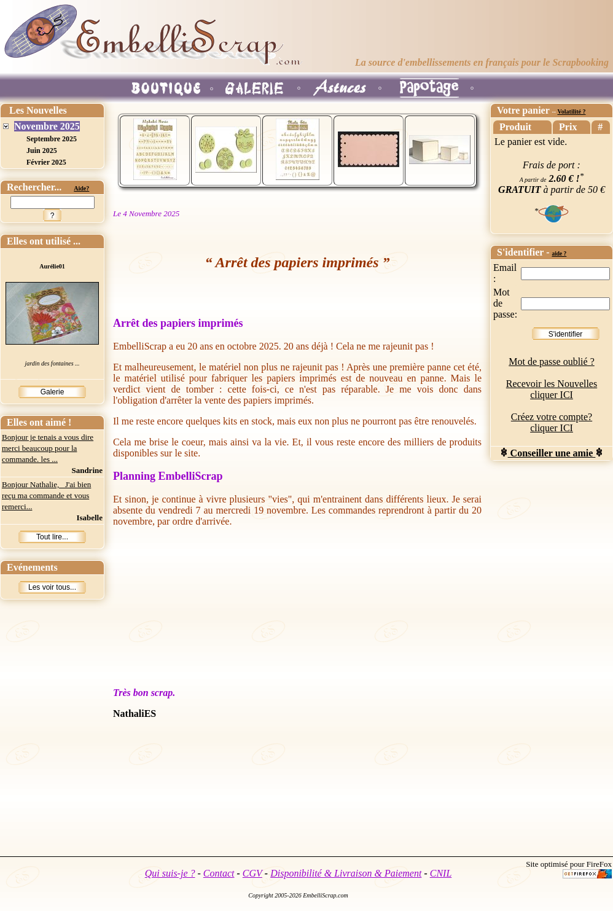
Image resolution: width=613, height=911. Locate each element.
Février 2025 (46, 162)
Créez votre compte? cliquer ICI (551, 422)
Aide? (81, 188)
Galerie (52, 392)
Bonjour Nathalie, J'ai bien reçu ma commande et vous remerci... (46, 495)
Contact (219, 873)
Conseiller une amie (552, 453)
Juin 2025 (41, 150)
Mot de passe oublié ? (552, 361)
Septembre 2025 (51, 139)
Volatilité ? (571, 111)
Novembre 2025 (47, 126)
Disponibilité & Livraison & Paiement (345, 873)
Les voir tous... (52, 587)
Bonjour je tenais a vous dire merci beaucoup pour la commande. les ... (47, 448)
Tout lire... (52, 537)
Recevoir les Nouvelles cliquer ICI (551, 389)
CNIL (441, 873)
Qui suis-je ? (170, 873)
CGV (252, 873)
